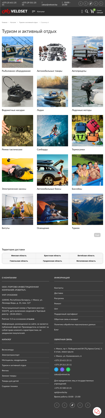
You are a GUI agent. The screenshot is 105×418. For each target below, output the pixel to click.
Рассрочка (59, 298)
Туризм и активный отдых (28, 22)
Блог (56, 329)
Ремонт (57, 303)
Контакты (58, 288)
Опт (56, 308)
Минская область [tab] (19, 256)
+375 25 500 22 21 (63, 388)
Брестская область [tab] (52, 256)
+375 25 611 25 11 (9, 3)
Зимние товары (9, 375)
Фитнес (5, 370)
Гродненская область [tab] (52, 261)
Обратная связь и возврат (66, 319)
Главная (4, 22)
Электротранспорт (11, 355)
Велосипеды (8, 349)
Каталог (13, 22)
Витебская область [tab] (86, 256)
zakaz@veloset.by (62, 374)
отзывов (30, 319)
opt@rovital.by (60, 392)
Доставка (58, 293)
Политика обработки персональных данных (74, 324)
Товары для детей (10, 381)
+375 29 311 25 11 (29, 3)
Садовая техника (10, 386)
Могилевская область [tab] (86, 261)
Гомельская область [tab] (19, 261)
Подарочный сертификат (66, 314)
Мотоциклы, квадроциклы (14, 360)
